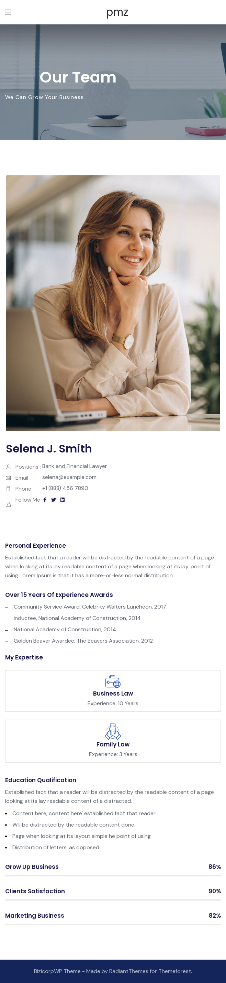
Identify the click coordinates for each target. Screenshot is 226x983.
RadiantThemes (129, 971)
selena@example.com (69, 477)
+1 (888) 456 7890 (65, 488)
